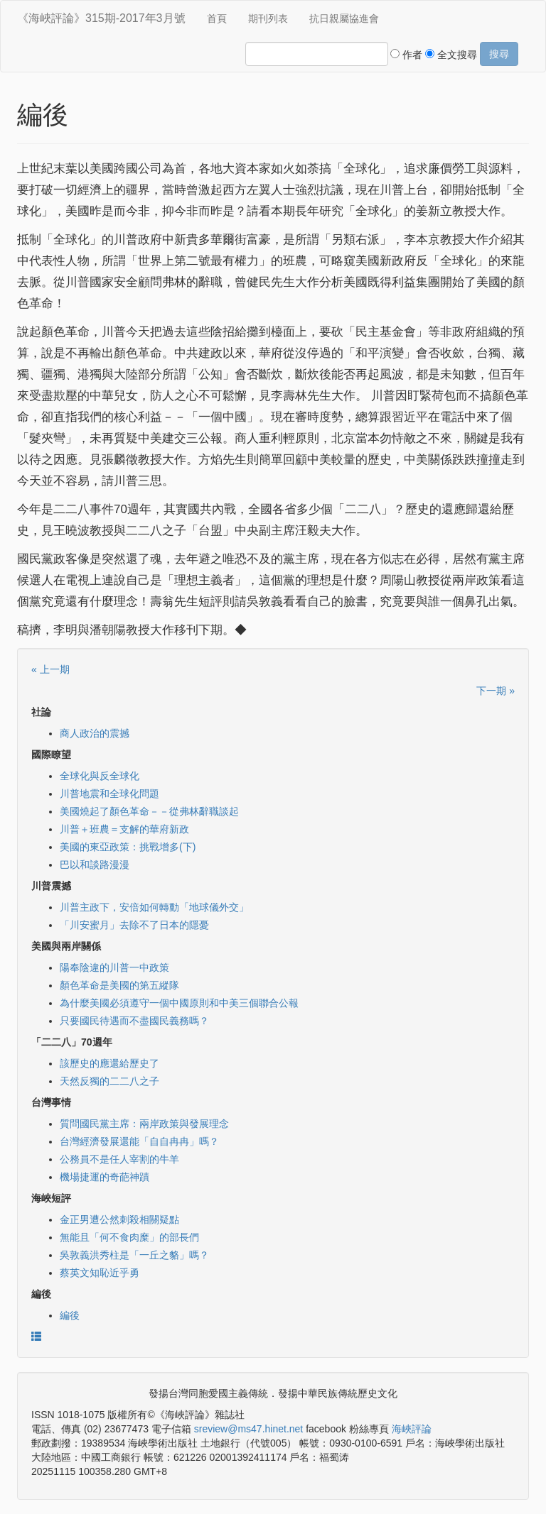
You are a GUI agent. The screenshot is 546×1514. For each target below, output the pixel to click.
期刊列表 (268, 18)
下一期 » (495, 690)
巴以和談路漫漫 (94, 864)
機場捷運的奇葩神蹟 (104, 1177)
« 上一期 (50, 669)
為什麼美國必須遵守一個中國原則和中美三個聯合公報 (179, 1003)
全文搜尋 (451, 54)
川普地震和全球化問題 (109, 793)
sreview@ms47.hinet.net (249, 1429)
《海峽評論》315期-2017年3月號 (101, 18)
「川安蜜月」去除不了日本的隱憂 (134, 925)
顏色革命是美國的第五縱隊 (119, 985)
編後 (70, 1315)
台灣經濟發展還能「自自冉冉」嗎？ (139, 1141)
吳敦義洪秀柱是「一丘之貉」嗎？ (134, 1255)
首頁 (217, 18)
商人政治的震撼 (94, 733)
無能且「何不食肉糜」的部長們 (129, 1237)
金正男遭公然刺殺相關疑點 (119, 1219)
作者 (406, 54)
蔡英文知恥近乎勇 (99, 1272)
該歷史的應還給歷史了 (109, 1063)
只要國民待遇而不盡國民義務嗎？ (134, 1020)
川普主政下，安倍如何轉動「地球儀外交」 (154, 907)
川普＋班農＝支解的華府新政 (124, 829)
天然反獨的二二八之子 (109, 1081)
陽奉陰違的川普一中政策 (114, 967)
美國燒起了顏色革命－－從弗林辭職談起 (149, 811)
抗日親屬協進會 (344, 18)
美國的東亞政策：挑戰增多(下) (128, 846)
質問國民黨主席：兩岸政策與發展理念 (144, 1123)
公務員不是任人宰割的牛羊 (119, 1159)
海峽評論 (412, 1429)
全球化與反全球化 (99, 775)
